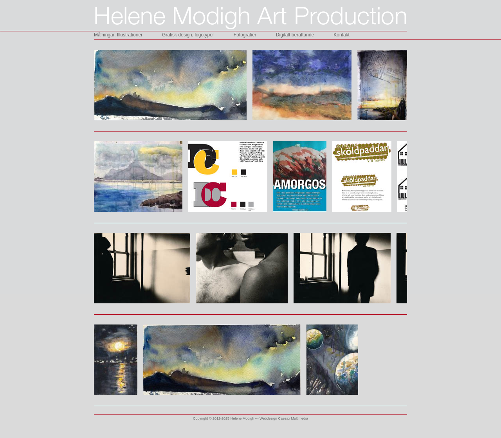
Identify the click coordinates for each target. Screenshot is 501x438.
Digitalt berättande (295, 35)
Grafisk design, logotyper (188, 35)
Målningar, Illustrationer (118, 35)
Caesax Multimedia (293, 418)
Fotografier (245, 35)
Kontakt (341, 35)
